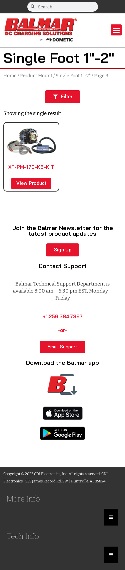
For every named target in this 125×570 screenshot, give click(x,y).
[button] (116, 29)
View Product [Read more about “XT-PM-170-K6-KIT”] (31, 183)
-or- (62, 330)
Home (10, 76)
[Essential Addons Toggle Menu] (111, 517)
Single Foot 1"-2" (73, 76)
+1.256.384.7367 (63, 316)
